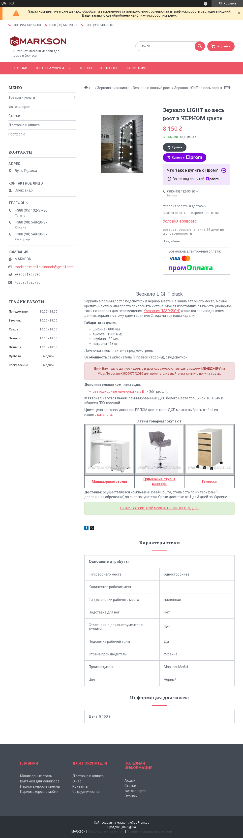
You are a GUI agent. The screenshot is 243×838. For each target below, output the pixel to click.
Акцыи (129, 780)
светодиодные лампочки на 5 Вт (119, 391)
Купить (177, 147)
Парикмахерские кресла (40, 786)
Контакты (108, 68)
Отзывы (85, 68)
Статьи (14, 116)
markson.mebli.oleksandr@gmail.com (44, 267)
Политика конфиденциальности (149, 831)
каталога (104, 415)
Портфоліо (16, 134)
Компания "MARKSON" (162, 311)
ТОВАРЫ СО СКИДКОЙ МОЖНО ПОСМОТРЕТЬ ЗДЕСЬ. (159, 508)
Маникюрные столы (36, 776)
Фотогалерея (19, 107)
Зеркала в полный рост (152, 88)
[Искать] (200, 46)
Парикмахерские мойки (39, 792)
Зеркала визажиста (113, 88)
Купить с (187, 157)
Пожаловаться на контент (106, 831)
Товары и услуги (49, 68)
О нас (76, 781)
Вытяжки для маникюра (40, 781)
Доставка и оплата (24, 125)
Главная (20, 68)
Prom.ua (143, 822)
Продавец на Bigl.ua (121, 827)
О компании (136, 68)
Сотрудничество (86, 792)
